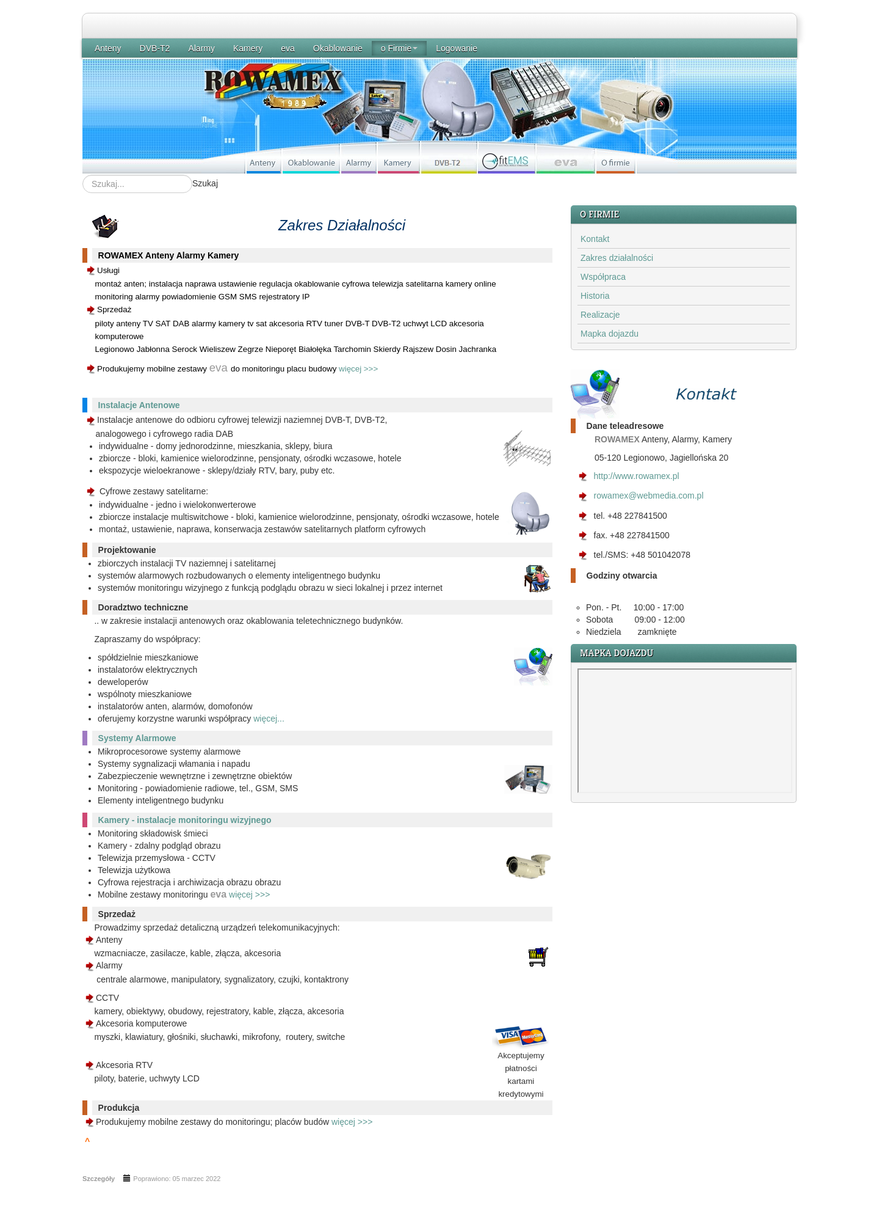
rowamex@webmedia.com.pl (649, 495)
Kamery (247, 48)
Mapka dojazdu (609, 333)
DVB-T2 (155, 48)
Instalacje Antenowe (139, 405)
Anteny (108, 48)
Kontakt (595, 239)
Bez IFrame (684, 730)
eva (288, 48)
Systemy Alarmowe (137, 738)
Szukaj (205, 183)
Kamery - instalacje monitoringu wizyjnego (185, 820)
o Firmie (399, 48)
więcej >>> (358, 368)
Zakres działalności (617, 258)
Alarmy (201, 48)
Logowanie (456, 48)
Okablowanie (338, 48)
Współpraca (603, 277)
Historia (595, 296)
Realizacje (600, 315)
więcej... (268, 718)
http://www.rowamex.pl (636, 476)
